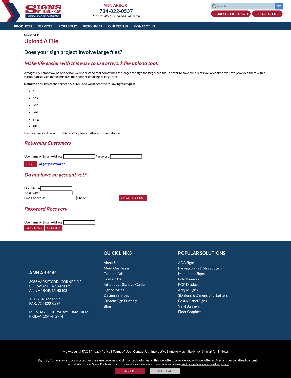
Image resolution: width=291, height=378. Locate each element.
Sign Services (114, 290)
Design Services (116, 295)
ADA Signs (186, 262)
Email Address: (34, 198)
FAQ (85, 351)
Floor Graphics (189, 311)
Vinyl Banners (189, 306)
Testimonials (113, 273)
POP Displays (188, 284)
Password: (103, 156)
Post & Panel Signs (192, 301)
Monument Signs (191, 273)
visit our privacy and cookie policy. (205, 364)
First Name (32, 188)
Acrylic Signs (188, 290)
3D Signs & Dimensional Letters (203, 295)
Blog (107, 306)
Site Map (193, 351)
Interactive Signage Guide (124, 284)
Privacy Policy (100, 351)
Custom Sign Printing (120, 301)
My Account (71, 351)
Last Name (32, 192)
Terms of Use (122, 351)
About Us (111, 262)
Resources (92, 26)
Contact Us (144, 26)
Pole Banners (188, 279)
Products (23, 26)
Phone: (82, 198)
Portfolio (68, 26)
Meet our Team (116, 268)
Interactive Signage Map (168, 351)
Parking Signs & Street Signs (200, 268)
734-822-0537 (116, 11)
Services (45, 26)
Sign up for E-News (215, 351)
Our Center (118, 26)
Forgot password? (51, 164)
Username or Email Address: (43, 156)
